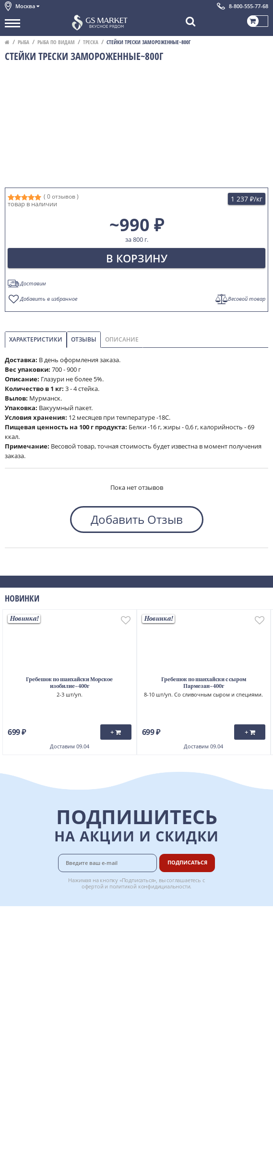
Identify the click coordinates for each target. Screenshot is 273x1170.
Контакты (19, 940)
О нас (13, 929)
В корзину (136, 258)
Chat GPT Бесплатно (136, 1061)
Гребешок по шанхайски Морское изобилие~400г (69, 683)
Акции (14, 972)
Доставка (176, 919)
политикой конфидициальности (149, 886)
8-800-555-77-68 (248, 6)
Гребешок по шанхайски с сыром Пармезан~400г (203, 683)
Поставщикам (183, 993)
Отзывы (83, 339)
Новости (17, 961)
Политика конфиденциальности (52, 993)
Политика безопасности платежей (56, 1015)
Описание (122, 339)
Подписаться (187, 862)
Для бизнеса (181, 1004)
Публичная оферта (33, 1004)
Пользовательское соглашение (51, 983)
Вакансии (177, 1015)
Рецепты (176, 961)
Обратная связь (28, 951)
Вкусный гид (181, 972)
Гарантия (176, 951)
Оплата (173, 929)
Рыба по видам (56, 42)
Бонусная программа (195, 940)
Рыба (23, 42)
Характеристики (35, 339)
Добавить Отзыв (137, 519)
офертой (93, 886)
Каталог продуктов (33, 919)
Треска (90, 42)
